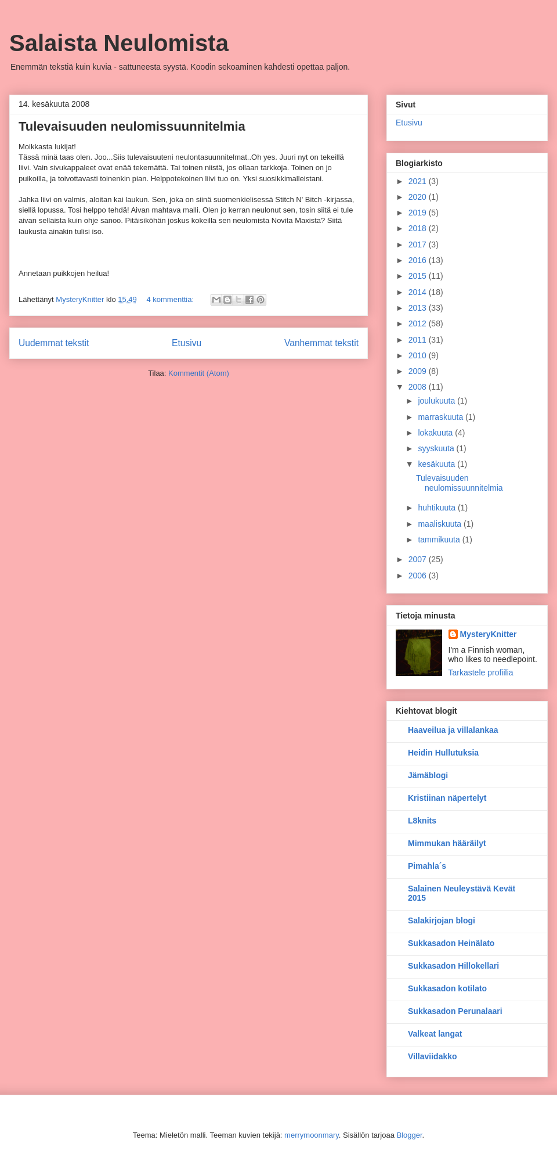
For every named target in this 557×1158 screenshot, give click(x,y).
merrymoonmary (311, 1135)
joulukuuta (437, 400)
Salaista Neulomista (119, 43)
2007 (418, 559)
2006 (418, 575)
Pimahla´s (427, 866)
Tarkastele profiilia (481, 672)
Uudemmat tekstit (54, 343)
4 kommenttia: (171, 299)
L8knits (422, 820)
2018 (418, 228)
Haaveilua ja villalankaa (453, 730)
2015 (418, 275)
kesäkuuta (437, 464)
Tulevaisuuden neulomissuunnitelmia (132, 126)
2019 (418, 212)
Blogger (409, 1135)
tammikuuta (440, 539)
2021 (418, 181)
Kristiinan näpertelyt (447, 798)
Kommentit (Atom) (198, 373)
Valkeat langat (435, 1033)
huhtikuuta (438, 507)
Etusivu (186, 343)
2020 (418, 197)
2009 (418, 371)
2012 (418, 323)
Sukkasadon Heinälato (451, 943)
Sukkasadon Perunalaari (455, 1011)
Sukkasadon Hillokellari (453, 965)
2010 (418, 355)
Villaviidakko (432, 1056)
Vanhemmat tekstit (321, 343)
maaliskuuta (441, 523)
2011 (418, 339)
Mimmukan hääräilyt (447, 843)
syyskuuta (437, 448)
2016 (418, 260)
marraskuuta (441, 417)
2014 (418, 292)
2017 (418, 244)
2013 (418, 307)
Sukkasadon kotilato (447, 988)
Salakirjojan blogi (441, 920)
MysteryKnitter (488, 634)
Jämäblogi (428, 775)
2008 (418, 386)
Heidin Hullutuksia (443, 752)
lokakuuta (436, 432)
